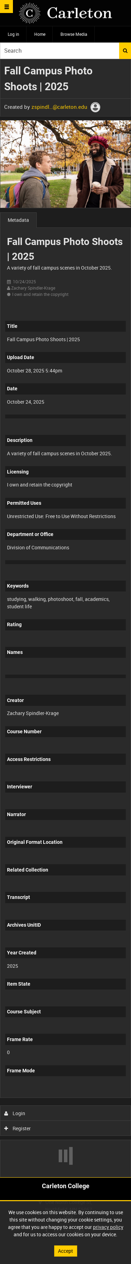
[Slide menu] (6, 6)
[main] (65, 618)
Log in (13, 34)
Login (15, 1113)
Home (39, 34)
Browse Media (73, 34)
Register (17, 1128)
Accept (65, 1251)
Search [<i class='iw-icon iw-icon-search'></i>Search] (125, 50)
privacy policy (108, 1227)
